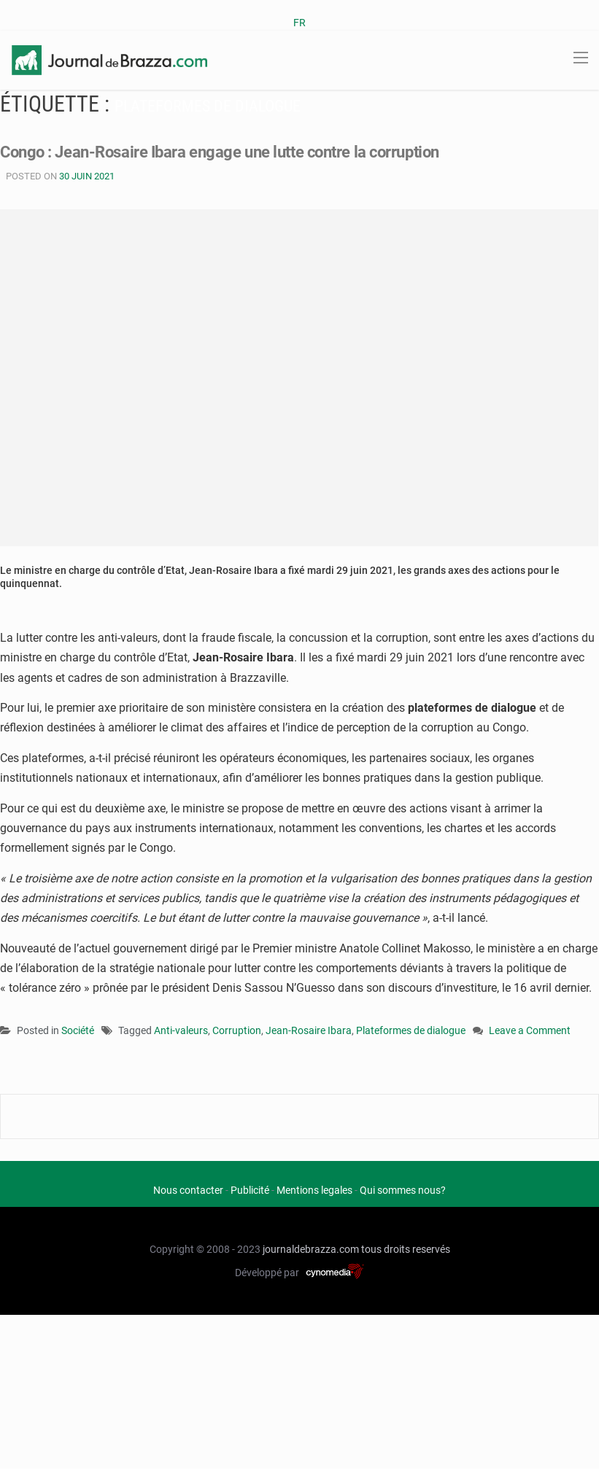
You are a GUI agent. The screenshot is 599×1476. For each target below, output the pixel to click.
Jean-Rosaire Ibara (309, 1030)
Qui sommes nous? (403, 1190)
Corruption (236, 1030)
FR (299, 22)
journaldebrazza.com (311, 1249)
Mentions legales (314, 1190)
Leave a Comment (530, 1031)
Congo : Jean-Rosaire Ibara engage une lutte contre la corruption (219, 152)
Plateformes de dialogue (410, 1030)
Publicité (250, 1190)
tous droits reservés (405, 1249)
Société (77, 1030)
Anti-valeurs (181, 1030)
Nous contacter (188, 1190)
